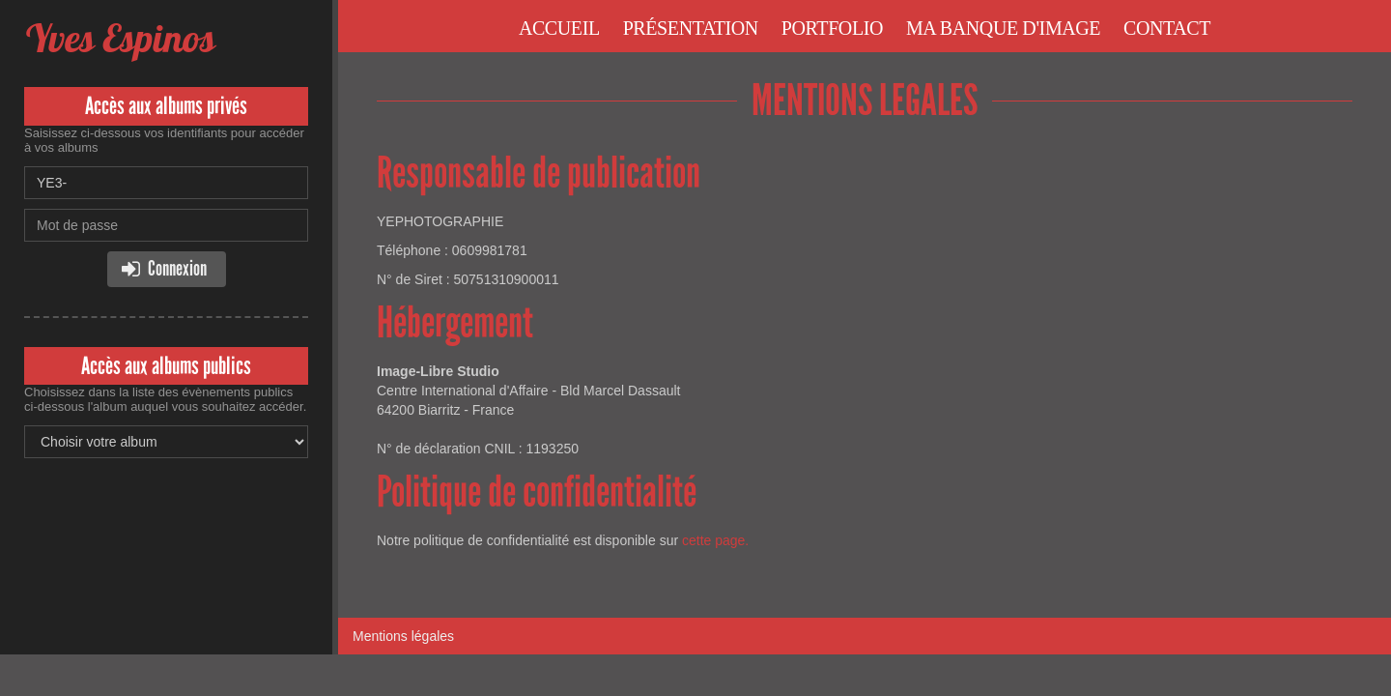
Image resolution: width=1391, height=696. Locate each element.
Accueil (559, 28)
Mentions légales (403, 636)
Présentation (690, 28)
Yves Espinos (119, 38)
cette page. (715, 540)
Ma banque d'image (1003, 28)
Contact (1166, 28)
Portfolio (832, 28)
